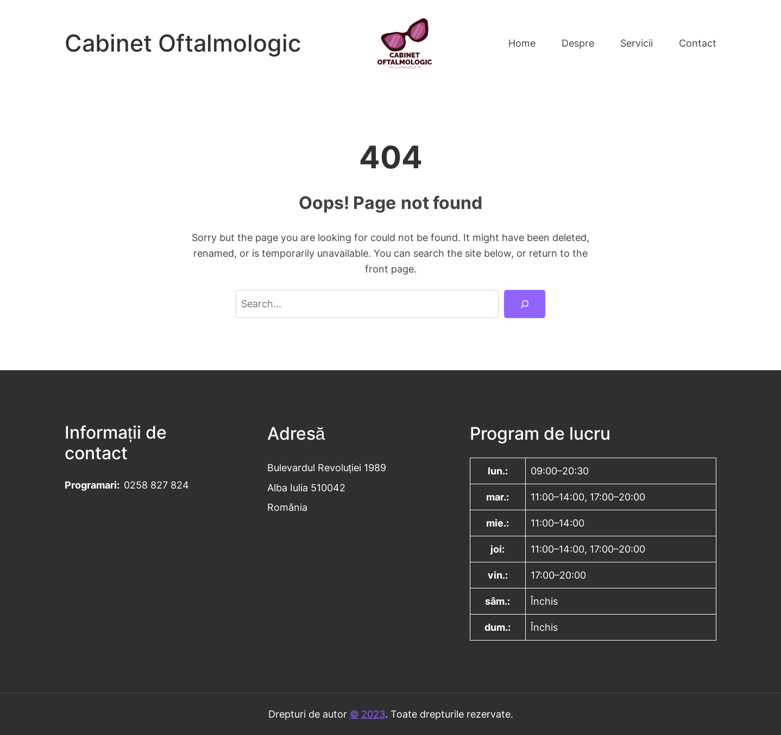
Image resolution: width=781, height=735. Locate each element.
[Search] (524, 304)
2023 (373, 714)
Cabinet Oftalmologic (183, 43)
